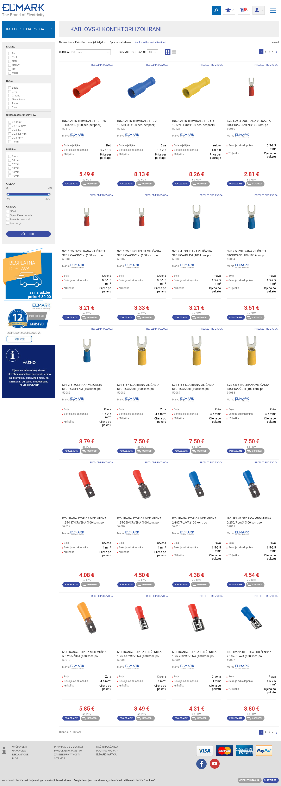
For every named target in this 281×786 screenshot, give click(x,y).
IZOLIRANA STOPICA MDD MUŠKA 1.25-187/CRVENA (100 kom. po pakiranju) (84, 521)
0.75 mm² (17, 137)
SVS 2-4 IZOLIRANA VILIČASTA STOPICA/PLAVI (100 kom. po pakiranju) (192, 253)
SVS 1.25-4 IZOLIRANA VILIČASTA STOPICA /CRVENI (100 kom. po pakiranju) (249, 123)
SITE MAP (59, 758)
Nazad (275, 42)
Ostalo (11, 206)
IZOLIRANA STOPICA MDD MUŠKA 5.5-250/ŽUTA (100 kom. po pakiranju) (84, 654)
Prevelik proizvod (20, 219)
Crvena (16, 95)
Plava (15, 103)
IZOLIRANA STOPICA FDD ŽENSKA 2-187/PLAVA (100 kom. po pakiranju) (249, 654)
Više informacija (249, 780)
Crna (15, 91)
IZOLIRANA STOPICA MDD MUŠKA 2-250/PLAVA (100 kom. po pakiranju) (249, 521)
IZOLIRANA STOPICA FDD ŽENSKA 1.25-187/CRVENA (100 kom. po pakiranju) (139, 654)
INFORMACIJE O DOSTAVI (68, 746)
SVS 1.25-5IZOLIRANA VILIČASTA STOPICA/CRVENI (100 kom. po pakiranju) (83, 253)
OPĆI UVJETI (19, 746)
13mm (15, 168)
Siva (14, 107)
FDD (14, 61)
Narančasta (18, 99)
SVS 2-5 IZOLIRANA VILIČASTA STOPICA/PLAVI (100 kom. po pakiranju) (247, 253)
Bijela (15, 87)
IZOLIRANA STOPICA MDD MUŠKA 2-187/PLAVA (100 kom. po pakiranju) (194, 521)
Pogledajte (71, 184)
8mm (15, 156)
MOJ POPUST (229, 10)
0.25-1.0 (16, 129)
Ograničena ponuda (21, 215)
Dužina (11, 149)
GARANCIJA (19, 750)
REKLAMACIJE (20, 754)
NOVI (13, 211)
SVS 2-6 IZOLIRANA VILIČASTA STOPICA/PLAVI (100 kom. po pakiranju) (82, 387)
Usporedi (89, 183)
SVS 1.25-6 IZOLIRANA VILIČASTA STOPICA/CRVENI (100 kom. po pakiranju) (139, 253)
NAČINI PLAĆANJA (107, 746)
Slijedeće (276, 52)
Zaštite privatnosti (67, 754)
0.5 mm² (16, 121)
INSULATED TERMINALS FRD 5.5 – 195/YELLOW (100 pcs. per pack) (194, 123)
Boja (9, 80)
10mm (15, 160)
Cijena (10, 183)
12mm (15, 164)
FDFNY (16, 65)
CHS (14, 57)
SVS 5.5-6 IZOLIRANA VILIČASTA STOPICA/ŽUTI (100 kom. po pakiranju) (248, 387)
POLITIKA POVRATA (107, 750)
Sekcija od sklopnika (21, 115)
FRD (14, 69)
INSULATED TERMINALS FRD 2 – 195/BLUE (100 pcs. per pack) (138, 123)
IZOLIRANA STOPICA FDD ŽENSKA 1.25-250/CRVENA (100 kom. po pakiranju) (194, 654)
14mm (15, 171)
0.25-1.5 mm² (19, 133)
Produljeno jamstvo (68, 750)
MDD (15, 73)
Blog (15, 758)
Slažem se (270, 780)
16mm (15, 175)
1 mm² (15, 141)
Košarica (244, 10)
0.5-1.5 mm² (19, 125)
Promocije (15, 223)
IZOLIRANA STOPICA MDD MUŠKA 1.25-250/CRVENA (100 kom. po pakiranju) (139, 521)
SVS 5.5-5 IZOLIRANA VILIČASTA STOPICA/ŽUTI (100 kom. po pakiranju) (193, 387)
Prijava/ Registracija (258, 8)
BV (13, 53)
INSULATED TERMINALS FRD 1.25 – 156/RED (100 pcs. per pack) (84, 123)
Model (10, 46)
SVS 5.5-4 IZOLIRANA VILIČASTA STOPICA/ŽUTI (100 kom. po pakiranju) (138, 387)
